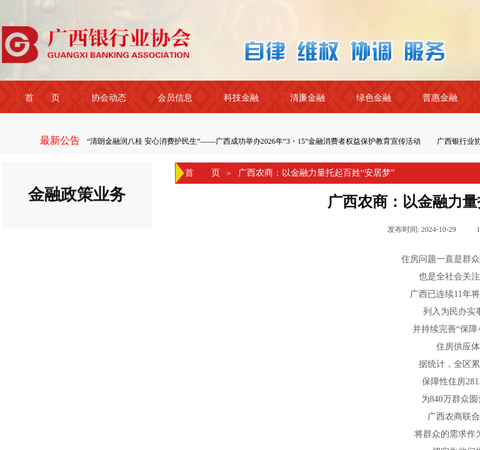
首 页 (202, 173)
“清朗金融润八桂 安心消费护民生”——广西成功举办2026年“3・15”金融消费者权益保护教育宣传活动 (255, 141)
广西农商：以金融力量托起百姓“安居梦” (316, 173)
